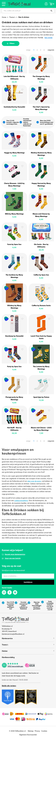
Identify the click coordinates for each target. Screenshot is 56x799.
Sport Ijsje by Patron (41, 397)
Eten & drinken (23, 17)
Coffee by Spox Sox (41, 275)
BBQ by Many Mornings (14, 214)
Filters (10, 43)
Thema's (12, 17)
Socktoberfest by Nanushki (14, 107)
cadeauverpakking (21, 500)
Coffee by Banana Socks (41, 305)
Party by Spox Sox (14, 366)
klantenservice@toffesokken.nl (13, 634)
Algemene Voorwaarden (28, 735)
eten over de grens (34, 481)
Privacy (37, 731)
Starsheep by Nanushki (14, 336)
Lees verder (49, 38)
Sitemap (30, 731)
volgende (51, 50)
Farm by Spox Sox (14, 244)
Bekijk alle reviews (9, 686)
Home (4, 17)
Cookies (44, 731)
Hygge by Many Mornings (14, 153)
